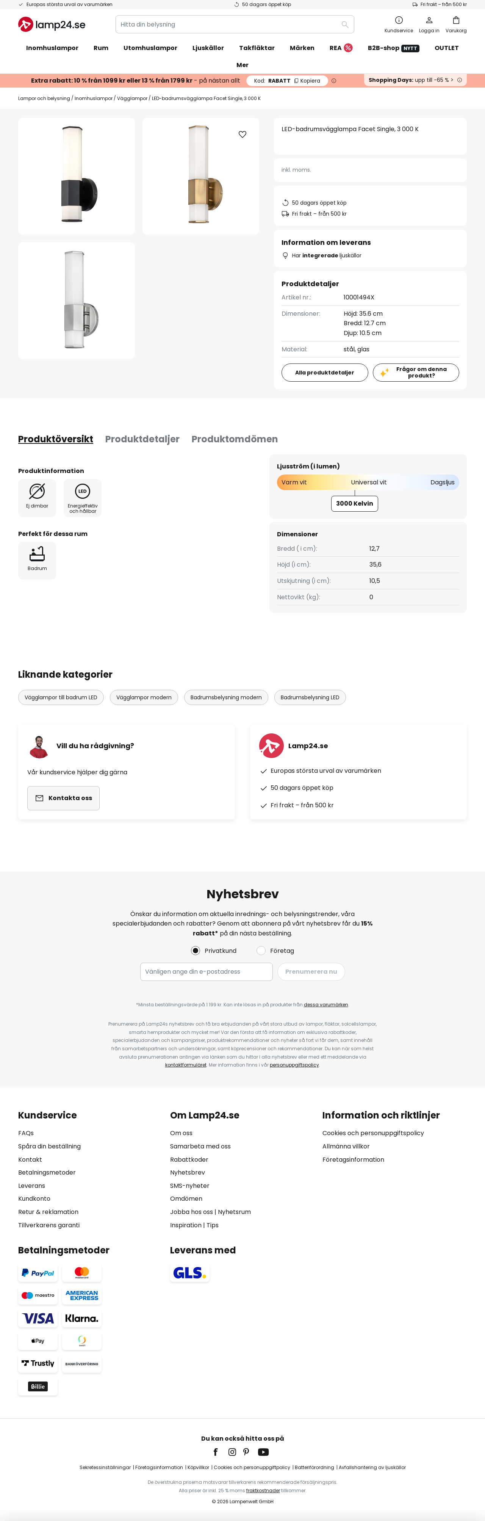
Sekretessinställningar (105, 1467)
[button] (76, 300)
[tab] (55, 439)
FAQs (26, 1133)
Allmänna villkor (346, 1146)
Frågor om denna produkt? (421, 372)
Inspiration (186, 1225)
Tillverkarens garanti (49, 1225)
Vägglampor (132, 98)
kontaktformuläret (186, 1065)
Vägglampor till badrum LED (61, 697)
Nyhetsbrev (187, 1172)
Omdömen (186, 1198)
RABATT (287, 81)
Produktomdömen (235, 439)
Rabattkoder (189, 1159)
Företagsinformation (353, 1159)
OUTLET (447, 48)
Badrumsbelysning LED (310, 697)
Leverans (31, 1185)
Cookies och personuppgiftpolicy (252, 1467)
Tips (213, 1225)
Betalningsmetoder (47, 1172)
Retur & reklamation (48, 1212)
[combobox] (235, 24)
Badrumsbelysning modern (226, 697)
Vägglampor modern (144, 697)
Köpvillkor (198, 1467)
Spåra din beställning (49, 1146)
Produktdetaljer (142, 439)
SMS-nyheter (190, 1185)
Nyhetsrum (234, 1212)
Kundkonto (34, 1198)
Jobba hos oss (191, 1212)
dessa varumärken (326, 1004)
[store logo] (51, 24)
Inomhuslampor (94, 98)
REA (341, 48)
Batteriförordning (314, 1467)
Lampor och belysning (44, 98)
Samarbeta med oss (200, 1146)
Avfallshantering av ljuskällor (372, 1467)
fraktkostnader (263, 1490)
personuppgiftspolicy (294, 1065)
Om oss (181, 1133)
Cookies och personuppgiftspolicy (373, 1133)
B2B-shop (393, 48)
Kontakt (30, 1159)
